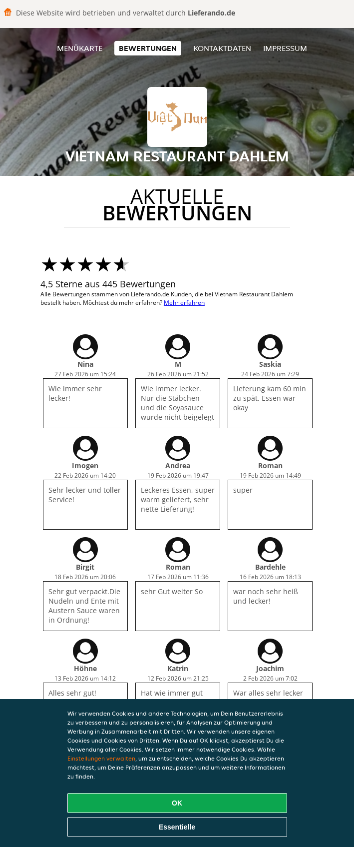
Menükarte (79, 48)
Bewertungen (148, 48)
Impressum (285, 48)
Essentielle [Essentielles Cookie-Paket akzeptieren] (177, 827)
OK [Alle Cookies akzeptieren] (177, 803)
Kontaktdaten (222, 48)
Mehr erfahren (184, 302)
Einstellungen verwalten (101, 758)
